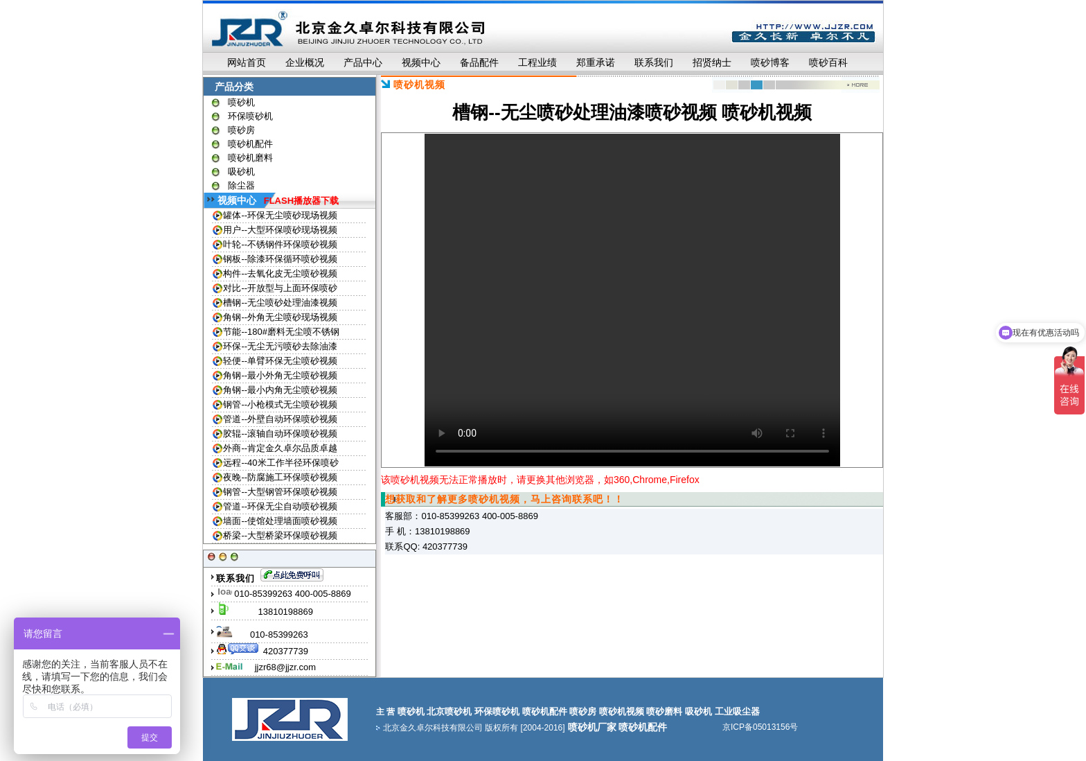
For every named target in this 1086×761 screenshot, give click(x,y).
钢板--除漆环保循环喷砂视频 (280, 259)
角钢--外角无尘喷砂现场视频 (280, 317)
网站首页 (246, 62)
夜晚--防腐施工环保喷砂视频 (280, 477)
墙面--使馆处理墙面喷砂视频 (280, 521)
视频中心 (421, 62)
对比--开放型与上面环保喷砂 (280, 288)
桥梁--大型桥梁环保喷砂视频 (280, 535)
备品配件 (479, 62)
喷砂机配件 (250, 144)
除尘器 (241, 185)
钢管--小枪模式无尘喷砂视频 (280, 404)
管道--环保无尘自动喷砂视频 (280, 506)
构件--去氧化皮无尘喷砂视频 (280, 273)
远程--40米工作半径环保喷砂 (280, 462)
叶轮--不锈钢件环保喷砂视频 (280, 244)
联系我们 (653, 62)
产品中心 (363, 62)
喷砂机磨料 (250, 157)
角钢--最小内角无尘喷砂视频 (280, 390)
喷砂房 (241, 130)
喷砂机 (241, 102)
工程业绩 (537, 62)
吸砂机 (241, 171)
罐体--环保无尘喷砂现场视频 (280, 215)
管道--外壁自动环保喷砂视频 (280, 419)
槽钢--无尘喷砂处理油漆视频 (280, 302)
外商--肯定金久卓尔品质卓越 (280, 448)
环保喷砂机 (250, 116)
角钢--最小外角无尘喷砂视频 (280, 375)
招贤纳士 (712, 62)
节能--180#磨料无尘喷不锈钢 (281, 331)
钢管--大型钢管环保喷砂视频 (280, 492)
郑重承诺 (595, 62)
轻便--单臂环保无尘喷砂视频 (280, 361)
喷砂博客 (770, 62)
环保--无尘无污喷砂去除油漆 (280, 346)
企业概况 (304, 62)
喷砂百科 (828, 62)
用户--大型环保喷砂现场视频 (280, 230)
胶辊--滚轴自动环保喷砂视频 (280, 433)
